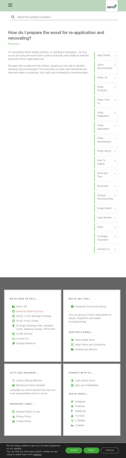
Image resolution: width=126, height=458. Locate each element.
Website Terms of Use (28, 412)
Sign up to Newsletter (86, 385)
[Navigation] (10, 5)
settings (37, 455)
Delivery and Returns (86, 350)
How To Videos (101, 162)
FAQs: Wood (104, 151)
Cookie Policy (23, 421)
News (100, 227)
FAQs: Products (102, 89)
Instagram (80, 402)
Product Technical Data (105, 197)
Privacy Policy (23, 417)
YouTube (80, 416)
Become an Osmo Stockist (30, 385)
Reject (91, 450)
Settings (110, 450)
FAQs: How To (103, 102)
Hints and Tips (102, 175)
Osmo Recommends (104, 67)
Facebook (80, 411)
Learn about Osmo (85, 381)
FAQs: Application (103, 127)
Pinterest (80, 406)
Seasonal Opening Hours (29, 311)
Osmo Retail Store (85, 340)
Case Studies (104, 218)
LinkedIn (79, 425)
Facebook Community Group (90, 307)
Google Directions (26, 344)
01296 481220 (24, 334)
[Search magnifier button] (13, 17)
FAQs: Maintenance (104, 140)
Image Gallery (104, 208)
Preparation (14, 44)
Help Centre (103, 56)
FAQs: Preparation (103, 114)
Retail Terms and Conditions (90, 345)
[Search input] (67, 17)
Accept (73, 450)
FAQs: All (102, 78)
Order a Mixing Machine (29, 381)
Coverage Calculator (102, 238)
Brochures (102, 186)
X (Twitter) (80, 421)
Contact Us (103, 249)
